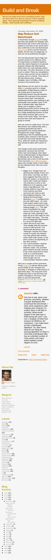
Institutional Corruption (6, 444)
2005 (6, 550)
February (9, 542)
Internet (4, 446)
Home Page (22, 50)
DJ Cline (5, 400)
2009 (6, 497)
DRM (3, 439)
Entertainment (7, 441)
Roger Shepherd (7, 407)
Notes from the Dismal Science (10, 504)
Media (4, 450)
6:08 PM (27, 347)
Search (4, 462)
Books (4, 425)
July (7, 532)
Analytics (5, 422)
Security (4, 464)
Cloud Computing (8, 431)
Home (34, 355)
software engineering (38, 281)
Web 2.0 (5, 476)
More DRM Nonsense (9, 509)
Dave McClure (7, 398)
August (8, 530)
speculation (42, 161)
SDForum (5, 460)
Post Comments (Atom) (38, 360)
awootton (28, 293)
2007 (6, 546)
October (9, 526)
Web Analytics (7, 478)
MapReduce (6, 448)
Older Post (45, 355)
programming (27, 281)
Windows (5, 480)
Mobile (4, 452)
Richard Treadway (8, 405)
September (10, 528)
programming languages (6, 458)
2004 (6, 553)
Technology (21, 282)
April (7, 538)
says (33, 199)
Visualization (6, 474)
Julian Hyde (6, 401)
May (7, 536)
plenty (33, 161)
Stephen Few (6, 412)
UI (2, 473)
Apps (3, 424)
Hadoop (26, 266)
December (9, 501)
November (9, 524)
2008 (6, 499)
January (9, 544)
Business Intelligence (6, 428)
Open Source (6, 453)
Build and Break (21, 10)
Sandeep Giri (6, 410)
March (8, 540)
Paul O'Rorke (6, 403)
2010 (6, 495)
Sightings (5, 466)
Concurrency (6, 434)
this (23, 88)
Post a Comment (24, 351)
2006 (6, 548)
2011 (6, 493)
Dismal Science (7, 438)
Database (5, 436)
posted (37, 40)
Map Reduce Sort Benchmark (10, 520)
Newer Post (22, 355)
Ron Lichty (5, 408)
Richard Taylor (9, 383)
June (8, 534)
